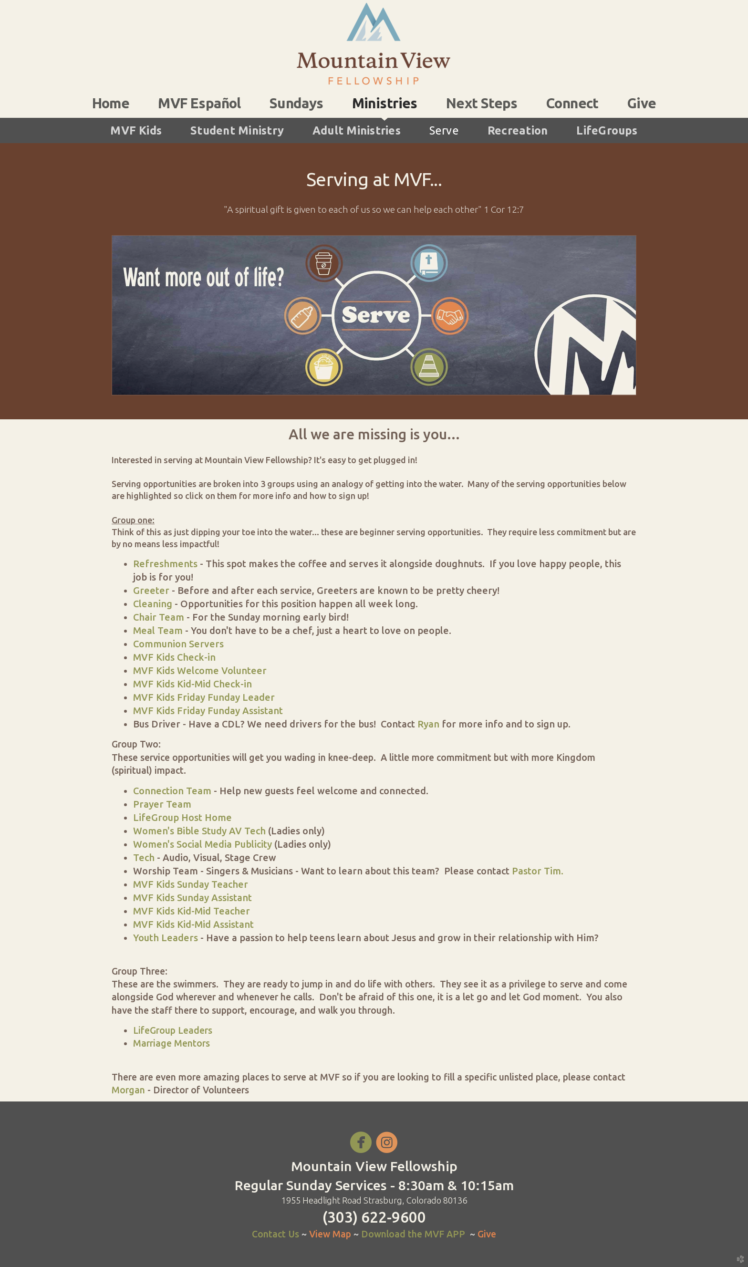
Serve (444, 130)
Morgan (128, 1090)
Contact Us (275, 1234)
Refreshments (165, 563)
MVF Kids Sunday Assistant (192, 897)
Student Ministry (237, 130)
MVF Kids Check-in (174, 657)
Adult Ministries (356, 130)
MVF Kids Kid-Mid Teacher (191, 910)
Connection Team (172, 790)
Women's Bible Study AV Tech (199, 830)
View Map (331, 1234)
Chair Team (158, 617)
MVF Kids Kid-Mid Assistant (193, 924)
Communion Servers (178, 643)
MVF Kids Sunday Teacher (190, 884)
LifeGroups (606, 130)
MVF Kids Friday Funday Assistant (208, 710)
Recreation (518, 130)
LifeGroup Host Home (182, 817)
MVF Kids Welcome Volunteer (200, 670)
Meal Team (158, 630)
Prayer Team (162, 804)
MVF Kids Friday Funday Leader (204, 697)
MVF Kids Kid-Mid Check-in (192, 683)
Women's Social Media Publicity (202, 844)
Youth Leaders (165, 937)
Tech (144, 857)
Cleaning (152, 603)
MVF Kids (136, 130)
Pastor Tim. (536, 870)
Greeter (151, 590)
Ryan (428, 723)
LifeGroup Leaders (172, 1030)
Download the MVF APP (413, 1234)
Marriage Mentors (171, 1043)
